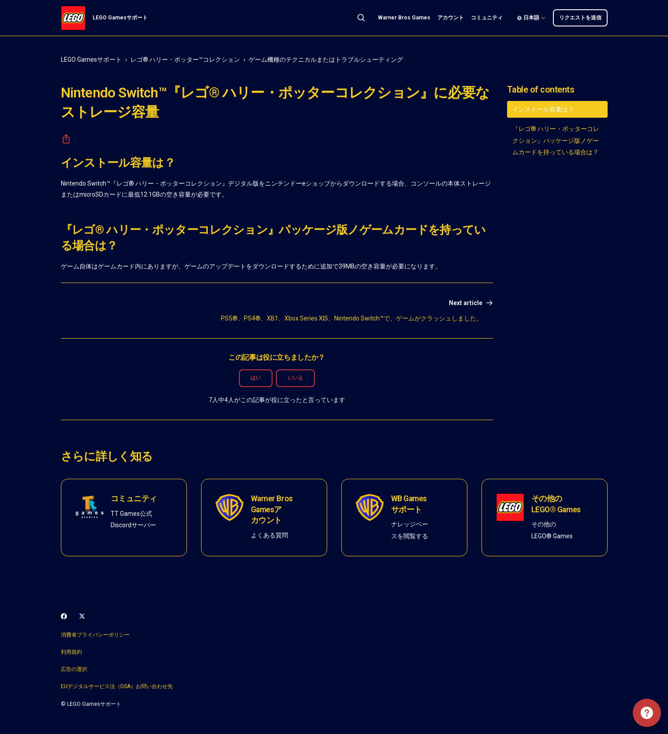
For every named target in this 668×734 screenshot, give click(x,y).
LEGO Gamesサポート (91, 59)
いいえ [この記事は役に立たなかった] (295, 378)
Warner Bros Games (404, 18)
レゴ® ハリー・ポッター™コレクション (185, 59)
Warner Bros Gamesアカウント (272, 509)
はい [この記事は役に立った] (255, 378)
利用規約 (71, 652)
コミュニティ (487, 18)
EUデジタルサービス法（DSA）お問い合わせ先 (117, 686)
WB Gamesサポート (409, 504)
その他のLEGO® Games (556, 504)
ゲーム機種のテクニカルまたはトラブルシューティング (326, 59)
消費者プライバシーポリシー (95, 635)
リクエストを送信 (580, 18)
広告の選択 (74, 669)
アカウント (450, 18)
